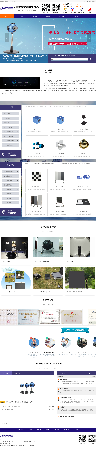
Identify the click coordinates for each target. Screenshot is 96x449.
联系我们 (79, 1)
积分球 (61, 55)
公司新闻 (17, 373)
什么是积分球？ (63, 407)
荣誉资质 (57, 429)
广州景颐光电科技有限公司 (26, 7)
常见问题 (62, 373)
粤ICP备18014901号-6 (5, 445)
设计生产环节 (82, 352)
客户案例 (75, 429)
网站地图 (86, 1)
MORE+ (90, 373)
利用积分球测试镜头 (65, 389)
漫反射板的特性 (63, 380)
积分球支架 (72, 55)
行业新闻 (5, 373)
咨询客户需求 (34, 352)
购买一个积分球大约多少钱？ (67, 417)
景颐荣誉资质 (48, 300)
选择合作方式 (66, 352)
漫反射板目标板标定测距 (8, 409)
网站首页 (20, 429)
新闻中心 (48, 429)
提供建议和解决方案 (50, 352)
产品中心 (39, 429)
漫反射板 (66, 55)
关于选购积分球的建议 (65, 398)
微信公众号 (93, 1)
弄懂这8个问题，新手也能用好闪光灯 (19, 402)
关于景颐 (29, 429)
